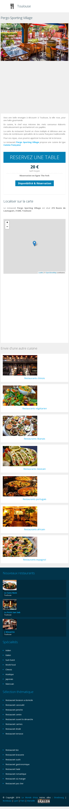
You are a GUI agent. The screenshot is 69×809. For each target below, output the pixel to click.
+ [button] (7, 223)
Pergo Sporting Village (27, 142)
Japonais (9, 679)
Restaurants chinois (34, 378)
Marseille (31, 801)
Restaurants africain (34, 529)
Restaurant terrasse (14, 733)
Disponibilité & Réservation (34, 183)
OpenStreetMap (51, 272)
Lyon (16, 801)
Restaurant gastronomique (18, 764)
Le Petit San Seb (12, 612)
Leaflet (41, 272)
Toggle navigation (5, 6)
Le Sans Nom (10, 592)
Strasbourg (59, 797)
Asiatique (10, 674)
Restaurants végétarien (34, 408)
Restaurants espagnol (34, 559)
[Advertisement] (32, 87)
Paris (22, 801)
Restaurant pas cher (14, 783)
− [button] (7, 227)
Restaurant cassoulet (15, 705)
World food (11, 664)
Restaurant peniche (14, 709)
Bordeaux (7, 801)
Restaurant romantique (16, 774)
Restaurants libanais (34, 438)
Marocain (10, 684)
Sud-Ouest (10, 660)
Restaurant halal (13, 769)
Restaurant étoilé (13, 729)
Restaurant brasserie (15, 754)
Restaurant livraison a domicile (19, 700)
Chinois (9, 669)
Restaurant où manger (16, 778)
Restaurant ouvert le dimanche (19, 719)
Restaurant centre (14, 714)
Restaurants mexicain (34, 468)
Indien (8, 650)
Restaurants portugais (34, 499)
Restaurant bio (12, 750)
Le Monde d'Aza (30, 797)
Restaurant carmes (14, 724)
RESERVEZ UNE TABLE (34, 157)
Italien (8, 655)
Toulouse (24, 6)
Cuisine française (12, 145)
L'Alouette (9, 632)
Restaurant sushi (13, 759)
